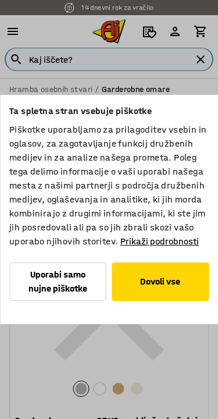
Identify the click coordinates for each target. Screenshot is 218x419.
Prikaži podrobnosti (159, 241)
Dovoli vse (160, 281)
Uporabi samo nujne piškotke (57, 281)
